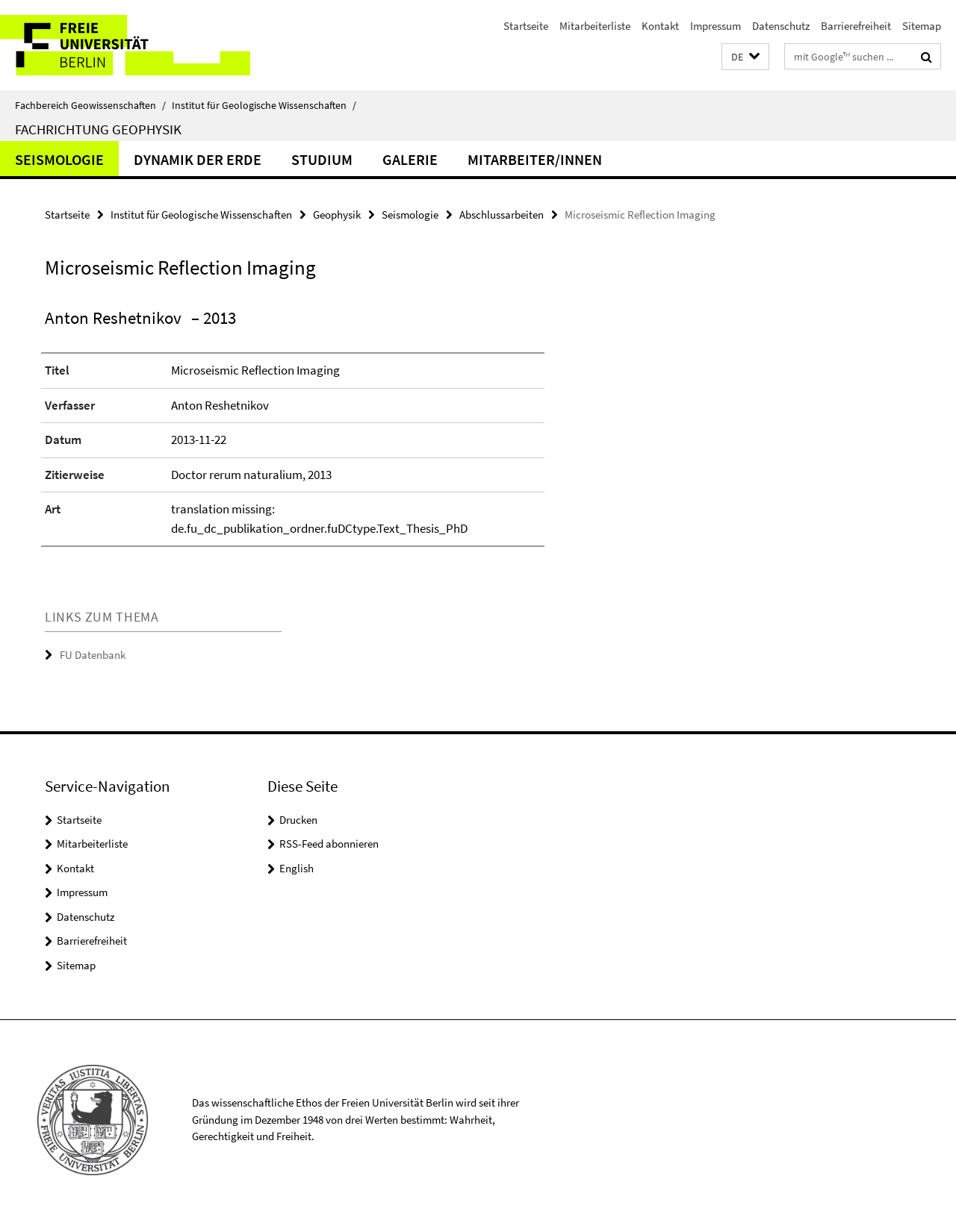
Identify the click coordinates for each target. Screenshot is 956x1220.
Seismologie (59, 159)
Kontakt (660, 26)
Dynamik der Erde (197, 159)
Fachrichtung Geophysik (98, 129)
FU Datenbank (92, 655)
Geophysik (337, 214)
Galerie (410, 159)
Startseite (525, 26)
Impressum (715, 26)
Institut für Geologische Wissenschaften (264, 105)
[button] (745, 57)
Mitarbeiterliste (594, 26)
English (296, 868)
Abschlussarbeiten (501, 214)
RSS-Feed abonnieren (329, 843)
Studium (322, 159)
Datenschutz (781, 26)
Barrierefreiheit (856, 26)
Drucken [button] (298, 820)
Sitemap (921, 26)
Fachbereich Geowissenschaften (90, 105)
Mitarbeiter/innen (535, 159)
